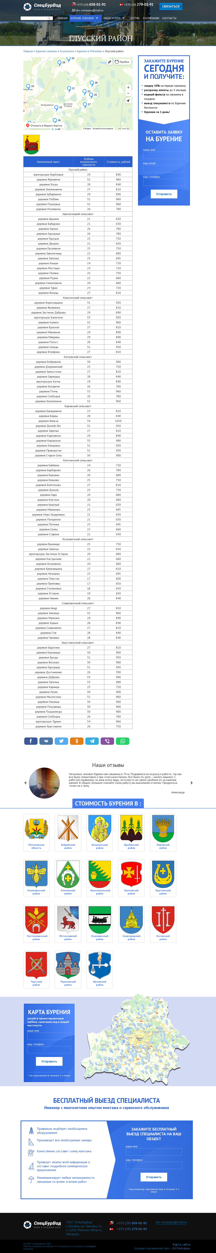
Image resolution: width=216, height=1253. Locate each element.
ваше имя (149, 149)
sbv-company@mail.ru (171, 1222)
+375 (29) (91, 4)
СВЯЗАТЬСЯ (171, 6)
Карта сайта (181, 1244)
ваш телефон (151, 176)
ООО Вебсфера (181, 1248)
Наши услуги (115, 18)
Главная (62, 18)
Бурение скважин (85, 18)
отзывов (91, 1246)
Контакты (169, 18)
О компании (151, 18)
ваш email (149, 163)
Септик (135, 18)
